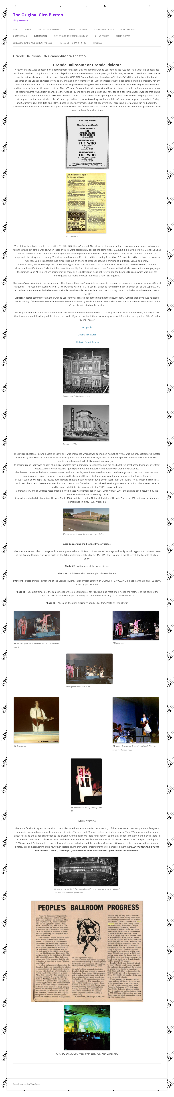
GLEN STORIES (40, 36)
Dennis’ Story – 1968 (77, 29)
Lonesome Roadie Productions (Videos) (32, 43)
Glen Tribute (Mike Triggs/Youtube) (71, 36)
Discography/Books (104, 29)
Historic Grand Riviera (87, 342)
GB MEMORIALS (20, 36)
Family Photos (127, 29)
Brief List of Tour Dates (49, 29)
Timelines (97, 43)
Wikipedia (87, 327)
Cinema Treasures (87, 334)
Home (16, 29)
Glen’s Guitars (123, 36)
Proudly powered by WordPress (26, 1084)
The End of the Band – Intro (72, 43)
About (28, 29)
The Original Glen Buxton (38, 15)
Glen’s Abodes (102, 36)
